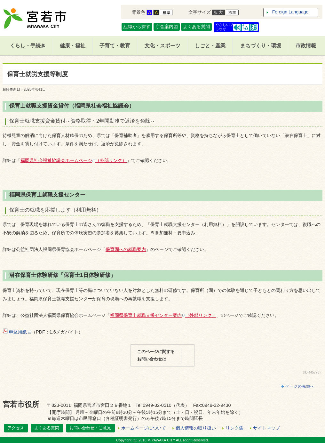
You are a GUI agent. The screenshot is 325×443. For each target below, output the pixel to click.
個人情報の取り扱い (196, 428)
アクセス (15, 427)
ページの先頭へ (299, 386)
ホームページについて (143, 428)
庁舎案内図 (166, 26)
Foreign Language (290, 11)
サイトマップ (266, 428)
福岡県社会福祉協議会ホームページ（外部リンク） (73, 160)
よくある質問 (196, 26)
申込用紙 (17, 331)
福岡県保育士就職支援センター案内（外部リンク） (163, 315)
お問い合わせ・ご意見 (90, 427)
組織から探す (136, 26)
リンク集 (234, 428)
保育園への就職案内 (126, 249)
